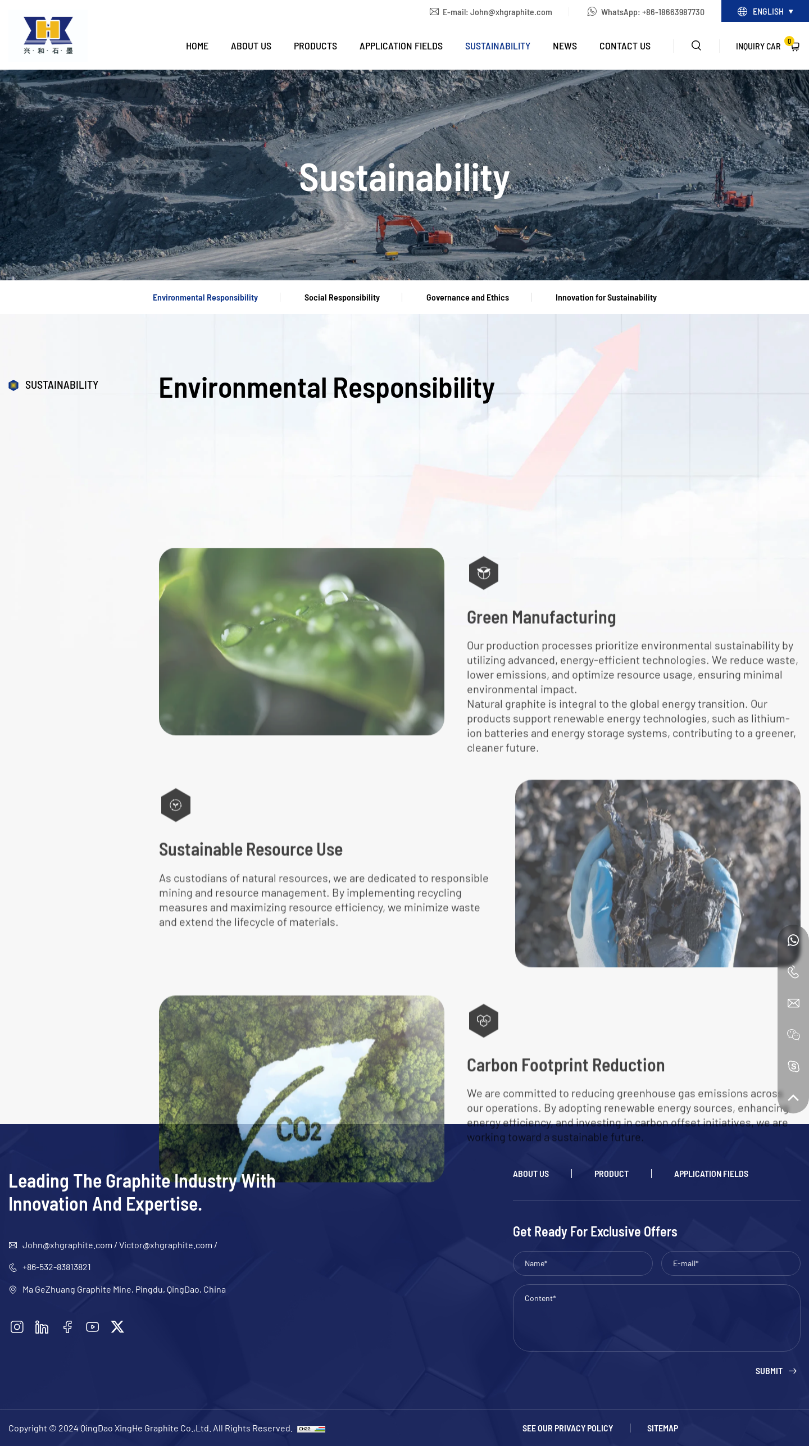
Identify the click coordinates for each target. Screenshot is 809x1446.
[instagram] (16, 1326)
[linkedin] (42, 1326)
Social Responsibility (342, 297)
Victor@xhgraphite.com (165, 1244)
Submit (769, 1371)
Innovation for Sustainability (606, 297)
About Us (251, 45)
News (565, 45)
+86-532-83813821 (56, 1266)
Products (315, 45)
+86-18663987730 (673, 11)
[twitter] (117, 1327)
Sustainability (497, 45)
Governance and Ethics (467, 297)
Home (197, 45)
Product (611, 1173)
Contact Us (625, 45)
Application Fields (401, 45)
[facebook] (67, 1326)
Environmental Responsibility (205, 297)
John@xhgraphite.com (511, 11)
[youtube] (92, 1326)
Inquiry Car (765, 43)
